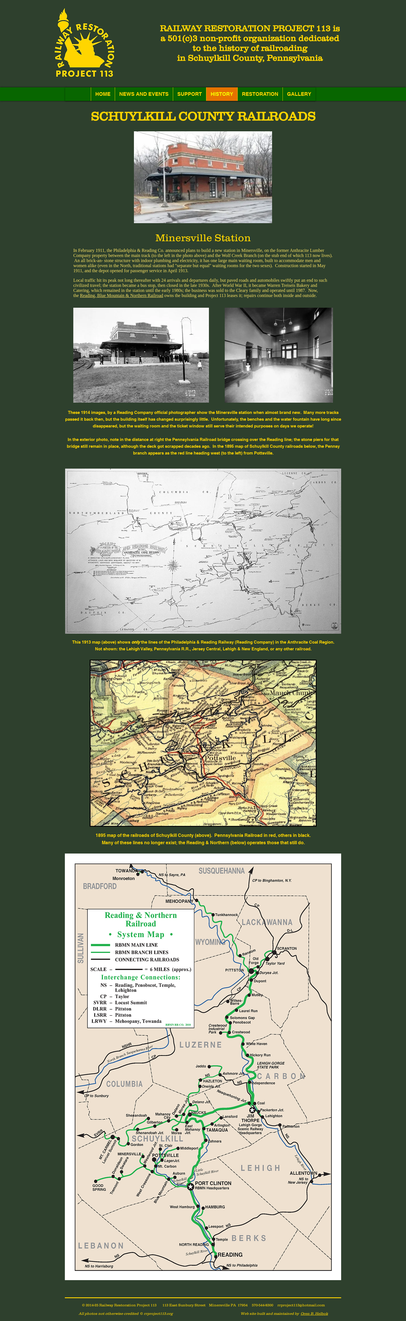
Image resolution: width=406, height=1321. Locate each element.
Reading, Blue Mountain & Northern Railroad (121, 295)
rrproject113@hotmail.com (301, 1305)
